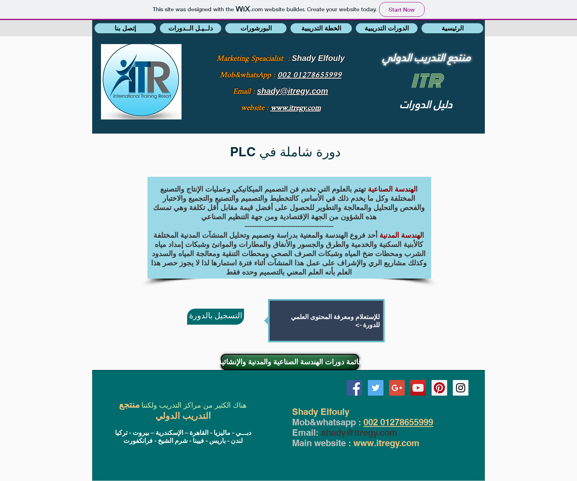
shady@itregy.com (359, 432)
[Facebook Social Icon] (354, 388)
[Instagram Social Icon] (460, 388)
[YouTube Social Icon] (418, 388)
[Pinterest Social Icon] (439, 388)
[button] (125, 28)
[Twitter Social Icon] (375, 388)
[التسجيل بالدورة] (215, 317)
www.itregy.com (386, 443)
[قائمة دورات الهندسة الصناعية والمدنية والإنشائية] (290, 362)
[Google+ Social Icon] (397, 388)
